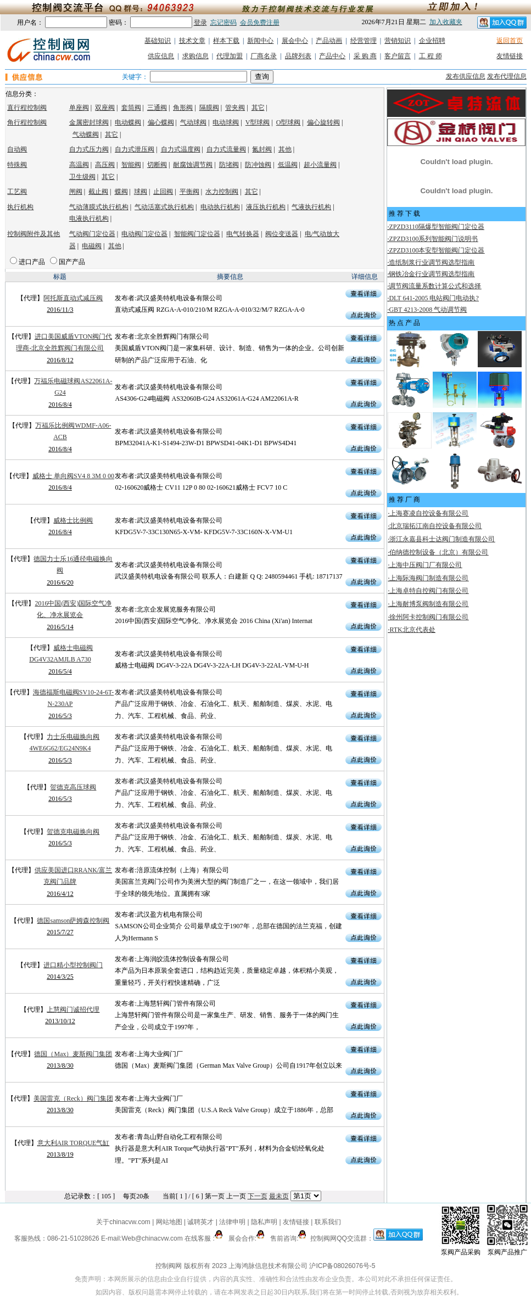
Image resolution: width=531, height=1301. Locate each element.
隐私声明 (264, 1222)
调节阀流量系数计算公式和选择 (435, 286)
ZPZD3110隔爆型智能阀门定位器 (436, 227)
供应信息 (161, 56)
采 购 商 (365, 56)
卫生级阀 (82, 177)
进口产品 (32, 262)
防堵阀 (229, 165)
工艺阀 (17, 191)
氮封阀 (262, 149)
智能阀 (131, 165)
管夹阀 (235, 107)
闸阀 (75, 191)
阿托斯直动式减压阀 (73, 298)
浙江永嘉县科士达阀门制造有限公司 (442, 539)
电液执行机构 (89, 218)
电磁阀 (92, 246)
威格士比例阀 (73, 520)
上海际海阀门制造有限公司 (428, 578)
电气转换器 (242, 234)
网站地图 (169, 1222)
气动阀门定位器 (92, 234)
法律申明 (232, 1222)
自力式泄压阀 (134, 149)
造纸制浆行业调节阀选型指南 (431, 262)
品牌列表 (298, 56)
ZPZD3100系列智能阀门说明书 (433, 239)
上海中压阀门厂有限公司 (425, 565)
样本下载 (226, 40)
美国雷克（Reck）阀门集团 (73, 1098)
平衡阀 (189, 191)
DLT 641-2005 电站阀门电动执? (433, 298)
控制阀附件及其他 (33, 234)
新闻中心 (260, 40)
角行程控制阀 (27, 122)
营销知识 (397, 40)
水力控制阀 (221, 191)
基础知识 (157, 40)
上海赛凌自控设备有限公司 (428, 513)
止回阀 (163, 191)
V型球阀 (257, 122)
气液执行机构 (311, 207)
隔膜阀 (209, 107)
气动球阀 (193, 122)
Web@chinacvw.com (151, 1238)
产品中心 (332, 56)
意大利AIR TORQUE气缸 (73, 1143)
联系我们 (328, 1222)
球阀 (140, 191)
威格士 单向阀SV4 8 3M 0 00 (73, 476)
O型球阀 (288, 122)
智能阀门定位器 (197, 234)
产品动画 (329, 40)
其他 (285, 149)
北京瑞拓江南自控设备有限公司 (435, 526)
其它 (258, 107)
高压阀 (105, 165)
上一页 (236, 1196)
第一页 (215, 1196)
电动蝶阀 (128, 122)
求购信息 (195, 56)
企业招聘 (432, 40)
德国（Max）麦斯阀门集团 (73, 1054)
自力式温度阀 (180, 149)
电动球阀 (226, 122)
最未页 (279, 1196)
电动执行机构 (220, 207)
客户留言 (397, 56)
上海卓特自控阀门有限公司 (428, 591)
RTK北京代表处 (412, 629)
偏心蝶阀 (161, 122)
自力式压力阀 (89, 149)
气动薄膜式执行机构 (98, 207)
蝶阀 (121, 191)
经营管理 (363, 40)
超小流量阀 (320, 165)
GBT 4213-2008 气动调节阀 (428, 309)
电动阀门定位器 (144, 234)
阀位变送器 (281, 234)
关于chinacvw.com (123, 1222)
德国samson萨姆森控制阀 (73, 920)
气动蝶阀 (85, 134)
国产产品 (72, 262)
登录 (200, 22)
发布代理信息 (507, 76)
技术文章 (192, 40)
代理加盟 (229, 56)
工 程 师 (430, 56)
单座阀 (79, 107)
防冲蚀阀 (258, 165)
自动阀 (17, 149)
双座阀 (105, 107)
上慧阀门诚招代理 (73, 1009)
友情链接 (509, 56)
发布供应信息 (465, 76)
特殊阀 (17, 165)
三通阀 (157, 107)
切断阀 (157, 165)
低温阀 (288, 165)
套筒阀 (131, 107)
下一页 (257, 1196)
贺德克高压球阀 (73, 787)
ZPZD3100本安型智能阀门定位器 (436, 250)
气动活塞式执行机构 (164, 207)
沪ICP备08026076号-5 (342, 1266)
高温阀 (79, 165)
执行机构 (20, 207)
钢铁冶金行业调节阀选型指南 (431, 274)
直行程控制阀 (27, 107)
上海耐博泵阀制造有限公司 (428, 604)
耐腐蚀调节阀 (193, 165)
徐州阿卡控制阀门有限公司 (428, 617)
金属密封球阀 (89, 122)
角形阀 (183, 107)
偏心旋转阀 (323, 122)
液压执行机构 (266, 207)
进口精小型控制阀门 (73, 965)
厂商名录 (263, 56)
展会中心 (295, 40)
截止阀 (98, 191)
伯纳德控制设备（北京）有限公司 (438, 552)
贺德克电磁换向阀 (73, 831)
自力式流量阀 (226, 149)
